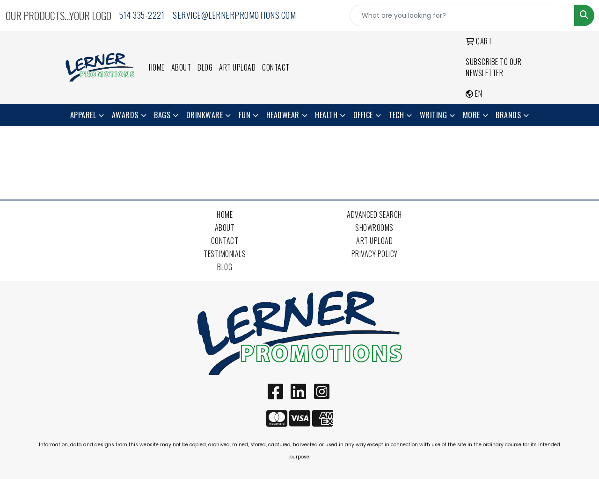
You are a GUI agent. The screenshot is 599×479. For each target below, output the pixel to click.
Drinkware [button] (204, 115)
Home (157, 67)
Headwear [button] (283, 115)
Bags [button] (162, 115)
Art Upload (237, 67)
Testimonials (225, 253)
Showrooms (374, 227)
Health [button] (326, 115)
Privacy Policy (374, 253)
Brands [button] (508, 115)
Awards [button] (125, 115)
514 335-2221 (141, 15)
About (181, 67)
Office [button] (363, 115)
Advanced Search (374, 214)
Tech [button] (396, 115)
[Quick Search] (462, 15)
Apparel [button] (83, 115)
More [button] (471, 115)
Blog (204, 67)
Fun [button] (245, 115)
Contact (276, 67)
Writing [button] (433, 115)
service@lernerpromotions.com (234, 15)
